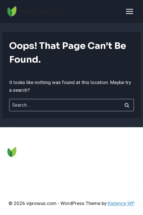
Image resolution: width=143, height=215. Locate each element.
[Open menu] (129, 11)
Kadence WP (121, 203)
